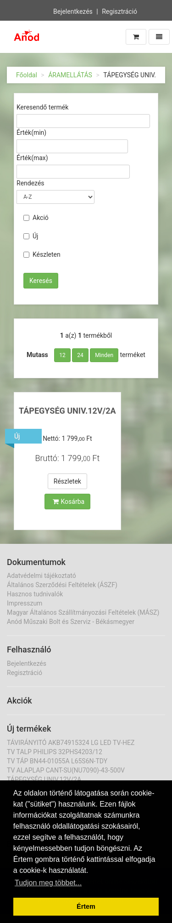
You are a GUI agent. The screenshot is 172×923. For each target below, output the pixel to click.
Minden (104, 355)
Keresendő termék (42, 107)
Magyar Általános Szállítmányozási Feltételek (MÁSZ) (83, 612)
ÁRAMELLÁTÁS (70, 75)
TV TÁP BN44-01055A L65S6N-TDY (57, 761)
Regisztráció (119, 11)
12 (62, 355)
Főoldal (26, 75)
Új (30, 236)
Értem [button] (86, 906)
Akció (36, 217)
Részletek (67, 481)
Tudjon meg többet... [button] (48, 883)
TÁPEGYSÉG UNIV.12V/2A (67, 410)
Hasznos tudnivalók (35, 594)
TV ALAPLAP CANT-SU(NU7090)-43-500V (66, 770)
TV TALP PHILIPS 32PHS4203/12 (54, 752)
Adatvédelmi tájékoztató (41, 575)
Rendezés (30, 183)
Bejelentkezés (73, 11)
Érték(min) (31, 132)
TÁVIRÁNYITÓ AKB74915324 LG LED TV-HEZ (70, 742)
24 (80, 355)
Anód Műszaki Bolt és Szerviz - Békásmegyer (70, 621)
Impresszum (24, 603)
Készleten (42, 254)
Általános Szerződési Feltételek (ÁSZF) (62, 584)
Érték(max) (32, 158)
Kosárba (69, 501)
